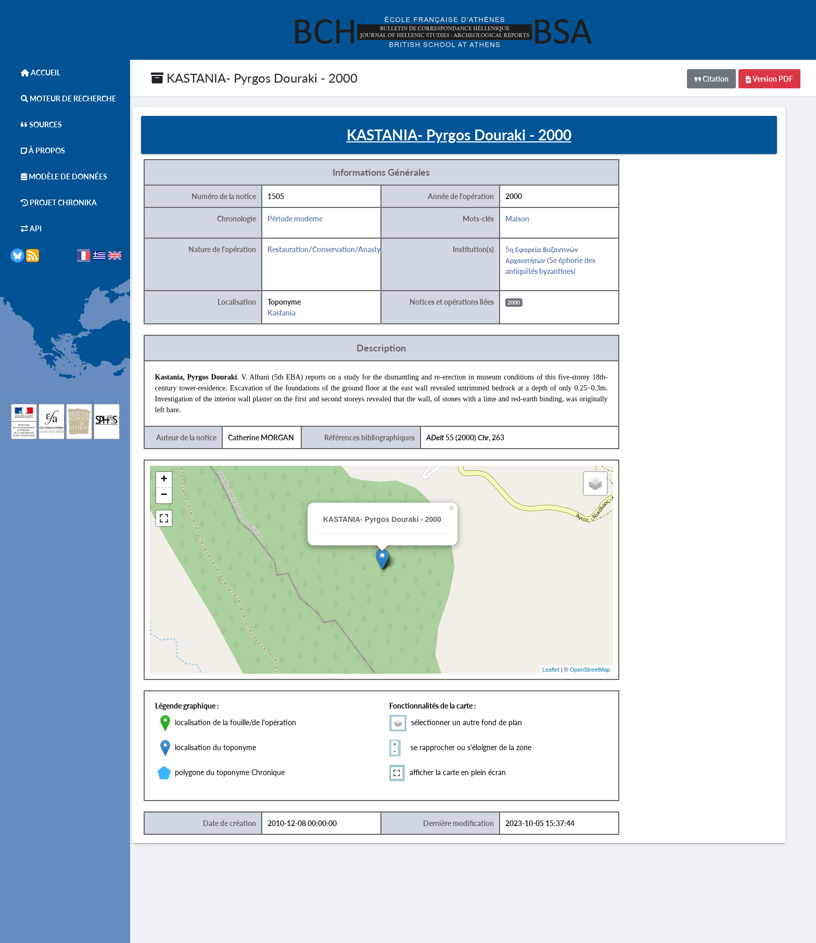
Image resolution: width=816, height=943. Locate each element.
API (26, 228)
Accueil (35, 72)
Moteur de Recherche (63, 98)
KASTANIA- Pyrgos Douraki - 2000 (254, 77)
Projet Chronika (53, 202)
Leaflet (563, 671)
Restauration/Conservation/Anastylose (344, 251)
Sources (36, 124)
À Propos (37, 150)
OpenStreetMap (602, 671)
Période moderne (309, 220)
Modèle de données (58, 176)
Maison (531, 220)
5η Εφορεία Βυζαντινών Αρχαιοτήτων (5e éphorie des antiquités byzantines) (564, 262)
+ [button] (179, 482)
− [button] (179, 497)
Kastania (296, 314)
